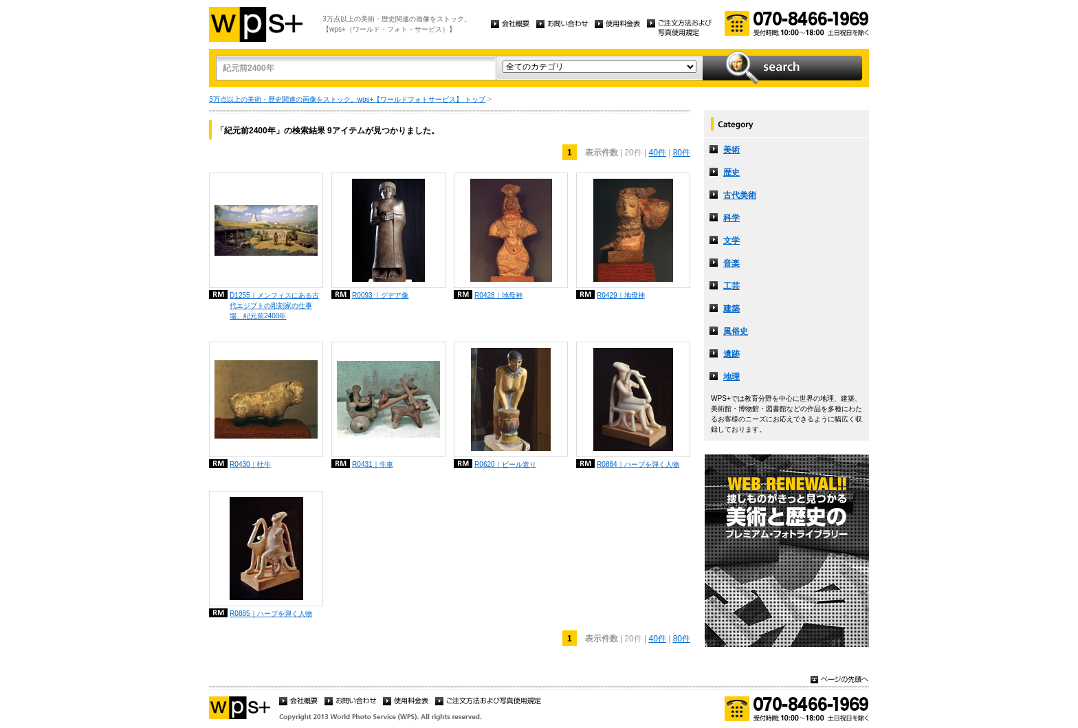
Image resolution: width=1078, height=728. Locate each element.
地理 (731, 377)
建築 (731, 308)
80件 (681, 152)
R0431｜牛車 (372, 464)
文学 (731, 240)
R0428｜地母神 (498, 295)
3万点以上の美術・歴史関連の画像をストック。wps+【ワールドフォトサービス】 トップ (347, 99)
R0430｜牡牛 (250, 464)
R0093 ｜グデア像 (380, 295)
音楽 (731, 263)
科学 (731, 218)
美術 (731, 150)
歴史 (731, 172)
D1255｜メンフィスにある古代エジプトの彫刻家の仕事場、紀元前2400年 (274, 305)
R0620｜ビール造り (505, 464)
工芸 (731, 286)
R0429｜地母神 (621, 295)
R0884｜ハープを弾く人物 (638, 464)
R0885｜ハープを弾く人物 (271, 613)
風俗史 (735, 331)
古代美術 (739, 195)
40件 (657, 152)
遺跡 (731, 354)
